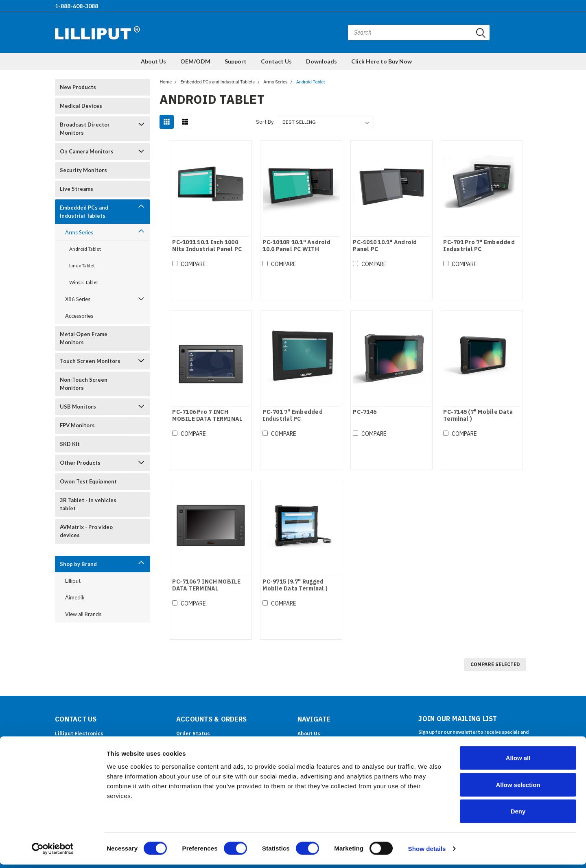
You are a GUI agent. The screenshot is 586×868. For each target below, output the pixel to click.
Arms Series (79, 232)
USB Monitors (78, 406)
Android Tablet (85, 249)
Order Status (193, 733)
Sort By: (265, 121)
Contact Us (276, 61)
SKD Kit (70, 444)
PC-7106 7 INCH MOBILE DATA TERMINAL (206, 585)
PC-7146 (364, 412)
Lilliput (73, 580)
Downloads (321, 61)
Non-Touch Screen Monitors (83, 383)
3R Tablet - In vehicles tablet (88, 504)
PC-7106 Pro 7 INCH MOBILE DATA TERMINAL (207, 416)
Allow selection (518, 788)
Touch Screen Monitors (90, 361)
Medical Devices (81, 106)
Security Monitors (83, 170)
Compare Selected (495, 664)
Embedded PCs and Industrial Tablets (84, 211)
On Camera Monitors (87, 151)
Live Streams (76, 189)
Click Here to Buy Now (381, 61)
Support (236, 61)
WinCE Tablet (83, 282)
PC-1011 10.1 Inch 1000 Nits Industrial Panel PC (206, 246)
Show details (427, 851)
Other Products (80, 462)
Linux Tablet (82, 265)
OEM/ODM (195, 61)
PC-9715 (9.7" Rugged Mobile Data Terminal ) (295, 585)
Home (166, 82)
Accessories (79, 316)
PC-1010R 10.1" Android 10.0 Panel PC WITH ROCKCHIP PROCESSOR (296, 249)
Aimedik (75, 597)
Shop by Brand (78, 564)
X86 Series (77, 299)
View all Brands (83, 614)
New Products (78, 87)
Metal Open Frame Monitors (83, 338)
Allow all (518, 761)
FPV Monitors (77, 425)
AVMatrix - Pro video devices (86, 531)
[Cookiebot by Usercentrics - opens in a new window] (52, 852)
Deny (518, 814)
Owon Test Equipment (88, 481)
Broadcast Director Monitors (85, 128)
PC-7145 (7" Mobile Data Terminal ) (478, 416)
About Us (153, 61)
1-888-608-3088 (76, 5)
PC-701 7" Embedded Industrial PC (292, 416)
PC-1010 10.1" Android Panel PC (385, 246)
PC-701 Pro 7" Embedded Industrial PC (479, 246)
